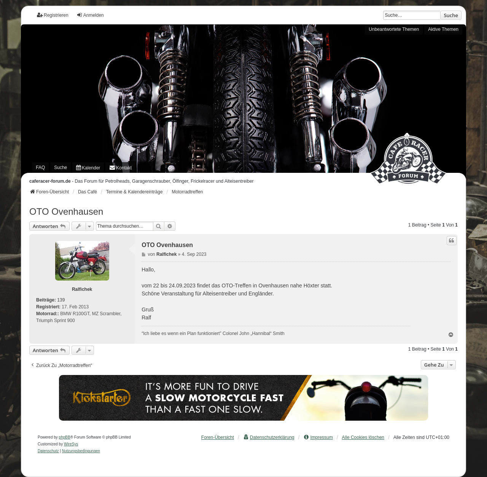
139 (61, 300)
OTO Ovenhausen (66, 211)
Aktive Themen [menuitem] (443, 29)
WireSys (71, 444)
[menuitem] (88, 167)
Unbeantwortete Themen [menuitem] (394, 29)
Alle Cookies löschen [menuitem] (363, 437)
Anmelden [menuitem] (90, 15)
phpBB (64, 437)
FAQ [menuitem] (40, 167)
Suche (451, 15)
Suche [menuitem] (60, 167)
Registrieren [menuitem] (52, 15)
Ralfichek (82, 289)
